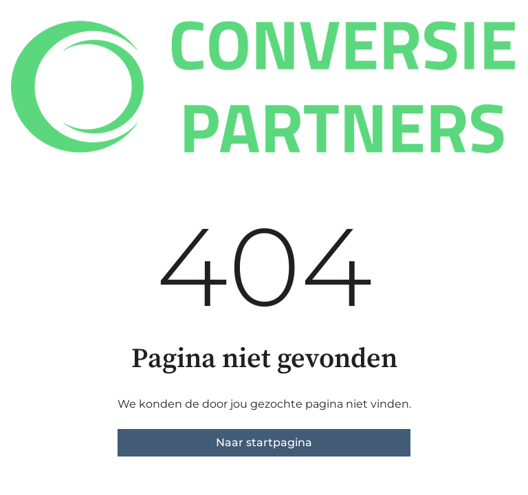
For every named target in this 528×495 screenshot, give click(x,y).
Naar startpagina (264, 442)
